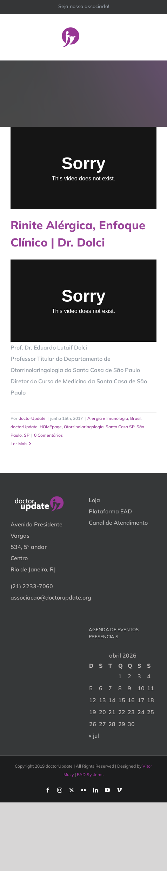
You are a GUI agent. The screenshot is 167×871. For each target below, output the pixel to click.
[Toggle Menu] (152, 37)
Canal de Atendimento (118, 522)
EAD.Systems (90, 774)
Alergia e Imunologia (107, 418)
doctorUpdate (32, 418)
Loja (94, 500)
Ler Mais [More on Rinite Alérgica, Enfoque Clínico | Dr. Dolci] (19, 443)
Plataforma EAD (110, 511)
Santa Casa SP (120, 426)
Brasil (135, 418)
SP (26, 435)
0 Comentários (48, 435)
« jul (94, 735)
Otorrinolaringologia (83, 426)
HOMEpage (51, 426)
